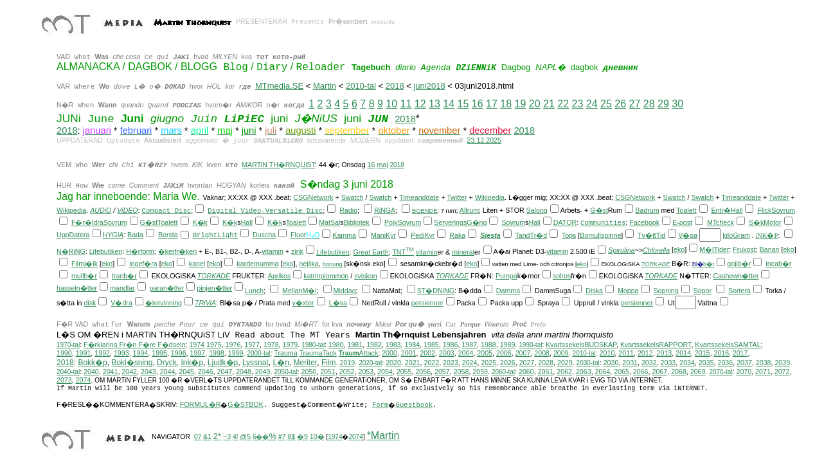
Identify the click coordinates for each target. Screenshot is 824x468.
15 (463, 103)
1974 (196, 344)
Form (380, 405)
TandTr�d (531, 235)
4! (235, 436)
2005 (484, 353)
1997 (198, 353)
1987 (469, 344)
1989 (507, 344)
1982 (374, 344)
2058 (461, 371)
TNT (403, 252)
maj (382, 164)
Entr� (721, 210)
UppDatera (73, 235)
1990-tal (530, 344)
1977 (252, 344)
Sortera (739, 290)
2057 (442, 371)
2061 (545, 371)
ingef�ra (143, 263)
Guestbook (414, 405)
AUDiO (100, 210)
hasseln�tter (77, 288)
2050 (309, 371)
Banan (770, 249)
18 (506, 103)
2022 (431, 362)
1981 (355, 344)
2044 (167, 371)
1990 (64, 353)
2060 (526, 371)
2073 (64, 380)
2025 (488, 362)
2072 (782, 371)
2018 (395, 86)
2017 (740, 353)
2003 (446, 353)
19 (520, 103)
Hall (736, 210)
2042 (129, 371)
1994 (140, 353)
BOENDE (424, 211)
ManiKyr (383, 235)
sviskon (365, 276)
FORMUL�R (200, 404)
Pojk (391, 222)
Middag (345, 290)
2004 (466, 353)
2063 (583, 371)
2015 (702, 353)
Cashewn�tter (736, 276)
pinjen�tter (214, 288)
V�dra (121, 303)
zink (297, 251)
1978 (271, 344)
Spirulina (621, 250)
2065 (621, 371)
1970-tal (68, 344)
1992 (102, 353)
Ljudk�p (223, 362)
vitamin (272, 251)
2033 (668, 362)
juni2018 (429, 86)
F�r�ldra (87, 222)
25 (606, 103)
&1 (207, 436)
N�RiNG (71, 251)
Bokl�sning (131, 362)
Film (328, 362)
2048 (243, 371)
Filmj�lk (84, 263)
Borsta (168, 235)
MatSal (329, 222)
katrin (311, 276)
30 (677, 103)
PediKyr (422, 235)
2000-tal (258, 353)
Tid (660, 235)
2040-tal (68, 371)
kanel (197, 263)
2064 (603, 371)
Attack (359, 353)
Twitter (457, 197)
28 (649, 103)
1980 (336, 344)
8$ (291, 436)
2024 (470, 362)
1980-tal (313, 344)
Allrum (469, 210)
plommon (334, 276)
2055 (404, 371)
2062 (564, 371)
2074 (83, 380)
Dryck (167, 362)
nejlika (309, 263)
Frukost (744, 249)
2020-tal (370, 362)
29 (663, 103)
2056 (423, 371)
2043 (148, 371)
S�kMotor (765, 222)
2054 (385, 371)
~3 (227, 436)
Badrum (647, 210)
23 (578, 103)
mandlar (122, 288)
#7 (282, 436)
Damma (508, 290)
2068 (678, 371)
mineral (463, 252)
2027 (527, 362)
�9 (302, 436)
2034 (687, 362)
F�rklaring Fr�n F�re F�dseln (134, 344)
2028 (545, 362)
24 (592, 103)
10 (391, 103)
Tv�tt (647, 235)
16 (477, 103)
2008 (542, 353)
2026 (507, 362)
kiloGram (736, 235)
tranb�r (124, 276)
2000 (389, 353)
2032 (649, 362)
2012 (645, 353)
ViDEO (127, 210)
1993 (121, 353)
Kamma (344, 235)
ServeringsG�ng (460, 222)
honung (333, 264)
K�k (199, 222)
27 (635, 103)
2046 (205, 371)
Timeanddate (419, 197)
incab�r (778, 263)
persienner (427, 303)
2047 (225, 371)
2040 (91, 371)
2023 (450, 362)
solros (562, 276)
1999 (236, 353)
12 (420, 103)
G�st (599, 210)
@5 (245, 436)
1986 (450, 344)
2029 (565, 362)
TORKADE (655, 264)
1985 (431, 344)
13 (434, 103)
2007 (523, 353)
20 (535, 103)
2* (217, 436)
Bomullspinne (600, 235)
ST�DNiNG (435, 290)
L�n (281, 362)
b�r (708, 264)
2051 (328, 371)
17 (491, 103)
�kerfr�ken (177, 251)
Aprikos (279, 276)
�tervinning (163, 303)
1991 (83, 353)
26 (620, 103)
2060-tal (503, 371)
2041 (110, 371)
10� (317, 436)
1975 (214, 344)
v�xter (303, 303)
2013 (664, 353)
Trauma (285, 353)
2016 (721, 353)
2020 (393, 362)
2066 (641, 371)
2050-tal (285, 371)
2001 (408, 353)
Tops (569, 235)
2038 (763, 362)
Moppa (628, 290)
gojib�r (739, 263)
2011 (626, 353)
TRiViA (205, 303)
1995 (159, 353)
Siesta (490, 235)
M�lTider (714, 249)
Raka (457, 235)
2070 (743, 371)
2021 (412, 362)
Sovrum (783, 210)
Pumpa (506, 276)
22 (563, 103)
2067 (659, 371)
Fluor (298, 235)
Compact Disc (166, 211)
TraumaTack (317, 353)
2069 (698, 371)
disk (90, 303)
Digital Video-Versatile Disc (265, 211)
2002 (427, 353)
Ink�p (192, 362)
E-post (682, 222)
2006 (504, 353)
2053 (365, 371)
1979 (290, 344)
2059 (480, 371)
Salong (537, 210)
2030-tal (588, 362)
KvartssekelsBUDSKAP (581, 344)
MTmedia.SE (279, 86)
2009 (561, 353)
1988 (488, 344)
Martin (324, 86)
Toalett (686, 210)
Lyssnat (255, 362)
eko (679, 249)
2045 (186, 371)
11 (406, 103)
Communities (602, 223)
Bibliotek (357, 222)
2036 (725, 362)
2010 (607, 353)
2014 (683, 353)
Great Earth (370, 252)
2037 (744, 362)
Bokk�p (92, 362)
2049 (263, 371)
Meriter (306, 362)
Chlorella (656, 250)
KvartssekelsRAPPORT (656, 344)
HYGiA (113, 235)
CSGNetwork (313, 197)
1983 (393, 344)
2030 (611, 362)
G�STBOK (245, 404)
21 (549, 103)
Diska (594, 290)
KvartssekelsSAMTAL (727, 344)
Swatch (352, 197)
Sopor (703, 290)
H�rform (140, 251)
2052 (347, 371)
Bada (135, 235)
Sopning (666, 290)
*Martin (383, 435)
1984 (412, 344)
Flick (764, 210)
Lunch (254, 290)
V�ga (687, 235)
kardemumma (257, 263)
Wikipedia (490, 197)
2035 (706, 362)
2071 (763, 371)
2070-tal (720, 371)
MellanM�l (299, 290)
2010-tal (361, 86)
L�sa (338, 303)
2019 (347, 362)
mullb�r (84, 276)
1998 (216, 353)
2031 (630, 362)
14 (448, 103)
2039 (782, 362)
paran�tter (167, 288)
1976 (233, 344)
